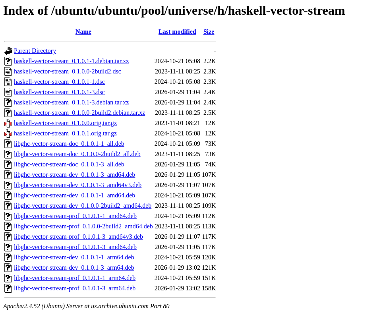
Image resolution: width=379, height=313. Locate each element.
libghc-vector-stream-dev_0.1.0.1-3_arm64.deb (74, 267)
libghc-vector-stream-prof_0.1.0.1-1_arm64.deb (74, 277)
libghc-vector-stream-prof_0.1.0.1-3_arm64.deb (74, 288)
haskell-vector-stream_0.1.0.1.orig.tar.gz (65, 133)
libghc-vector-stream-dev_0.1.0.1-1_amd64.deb (74, 195)
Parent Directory (35, 50)
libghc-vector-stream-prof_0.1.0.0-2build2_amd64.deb (83, 226)
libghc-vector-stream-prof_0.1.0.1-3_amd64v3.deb (78, 236)
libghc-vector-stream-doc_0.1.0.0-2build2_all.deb (77, 154)
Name (83, 31)
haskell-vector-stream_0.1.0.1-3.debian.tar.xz (71, 102)
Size (209, 31)
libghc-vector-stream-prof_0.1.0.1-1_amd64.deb (75, 216)
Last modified (177, 31)
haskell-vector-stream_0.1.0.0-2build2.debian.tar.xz (79, 112)
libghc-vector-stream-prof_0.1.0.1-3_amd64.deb (75, 246)
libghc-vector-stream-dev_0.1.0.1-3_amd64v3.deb (77, 185)
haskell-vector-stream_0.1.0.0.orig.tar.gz (65, 123)
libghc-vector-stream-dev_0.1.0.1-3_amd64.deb (74, 174)
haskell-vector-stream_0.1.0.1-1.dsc (59, 81)
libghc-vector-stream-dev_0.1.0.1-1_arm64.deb (74, 257)
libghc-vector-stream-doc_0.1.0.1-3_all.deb (69, 164)
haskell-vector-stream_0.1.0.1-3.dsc (59, 92)
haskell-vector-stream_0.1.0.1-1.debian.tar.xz (71, 61)
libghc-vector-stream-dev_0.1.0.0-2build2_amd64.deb (82, 205)
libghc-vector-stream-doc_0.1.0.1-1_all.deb (69, 143)
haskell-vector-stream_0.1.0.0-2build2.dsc (67, 71)
